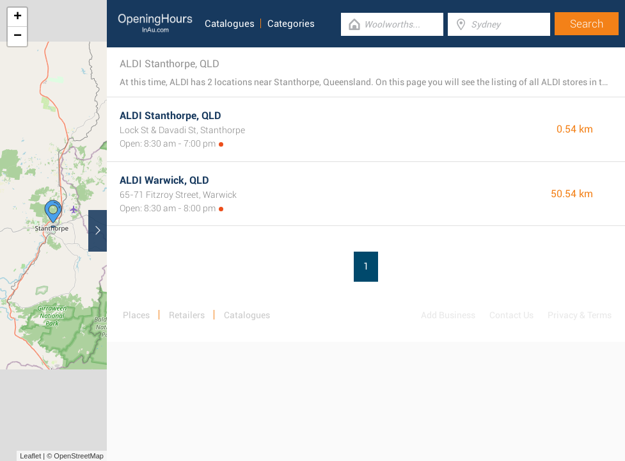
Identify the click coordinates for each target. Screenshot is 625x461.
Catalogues (230, 23)
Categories (291, 23)
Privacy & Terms (580, 315)
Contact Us (511, 315)
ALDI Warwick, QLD (164, 180)
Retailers (187, 315)
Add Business (448, 315)
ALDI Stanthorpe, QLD (170, 115)
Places (136, 315)
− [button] (17, 36)
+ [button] (17, 17)
